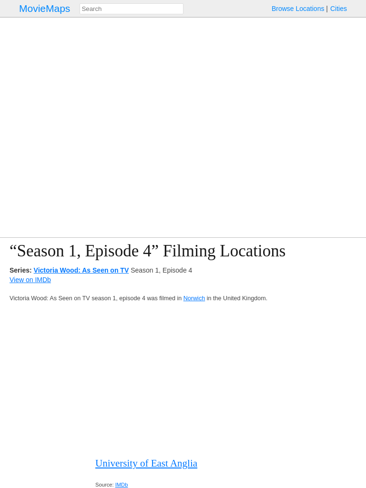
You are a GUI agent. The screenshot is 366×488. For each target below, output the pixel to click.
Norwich (194, 298)
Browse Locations (298, 8)
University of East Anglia (146, 463)
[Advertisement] (183, 380)
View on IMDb (30, 280)
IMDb (121, 485)
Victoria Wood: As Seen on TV (81, 270)
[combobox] (131, 8)
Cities (338, 8)
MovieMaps (44, 8)
